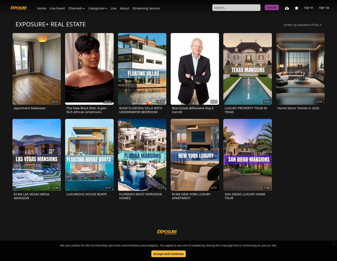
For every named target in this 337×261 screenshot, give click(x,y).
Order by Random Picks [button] (301, 25)
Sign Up (324, 7)
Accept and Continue (168, 254)
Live (113, 8)
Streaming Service (146, 8)
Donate (272, 7)
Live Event (57, 8)
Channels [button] (75, 8)
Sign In (308, 7)
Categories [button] (96, 8)
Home (41, 8)
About (124, 8)
